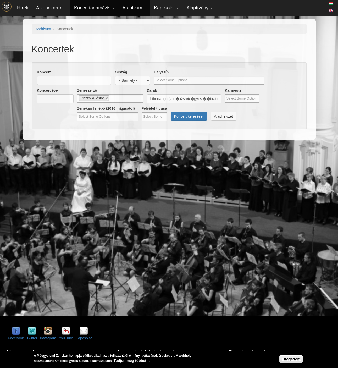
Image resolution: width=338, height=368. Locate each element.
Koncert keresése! (189, 116)
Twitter (31, 338)
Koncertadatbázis (94, 7)
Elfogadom (291, 359)
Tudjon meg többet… (132, 361)
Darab (152, 90)
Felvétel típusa (154, 108)
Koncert (44, 72)
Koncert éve (47, 90)
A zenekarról (51, 7)
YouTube (66, 338)
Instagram (48, 338)
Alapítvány (199, 7)
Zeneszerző (87, 90)
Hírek (22, 7)
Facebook (16, 338)
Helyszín (161, 72)
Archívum (134, 7)
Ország (121, 72)
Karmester (234, 90)
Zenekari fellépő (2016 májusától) (106, 108)
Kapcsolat (166, 7)
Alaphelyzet (223, 116)
